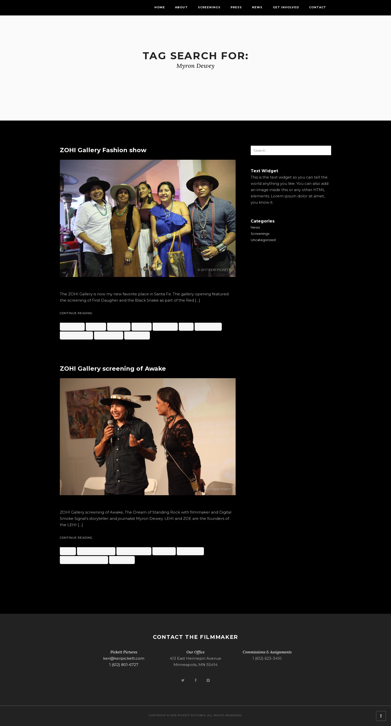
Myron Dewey (208, 326)
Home (159, 7)
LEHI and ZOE (165, 326)
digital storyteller (134, 551)
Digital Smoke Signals (97, 551)
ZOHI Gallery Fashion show (103, 150)
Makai (187, 326)
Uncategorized (263, 240)
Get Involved (286, 7)
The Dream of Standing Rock (85, 560)
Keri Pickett (119, 326)
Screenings (209, 7)
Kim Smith (142, 326)
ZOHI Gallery (137, 335)
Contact (317, 7)
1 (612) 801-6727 (123, 664)
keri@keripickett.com (123, 658)
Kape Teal (97, 326)
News (257, 7)
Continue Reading (76, 313)
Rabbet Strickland (77, 335)
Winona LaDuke (109, 335)
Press (236, 7)
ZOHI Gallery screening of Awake (113, 368)
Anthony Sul (73, 326)
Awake (68, 551)
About (181, 7)
